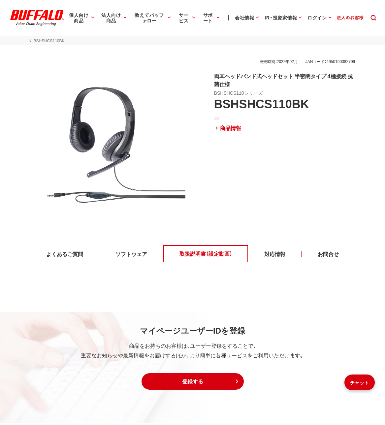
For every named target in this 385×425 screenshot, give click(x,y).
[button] (193, 384)
